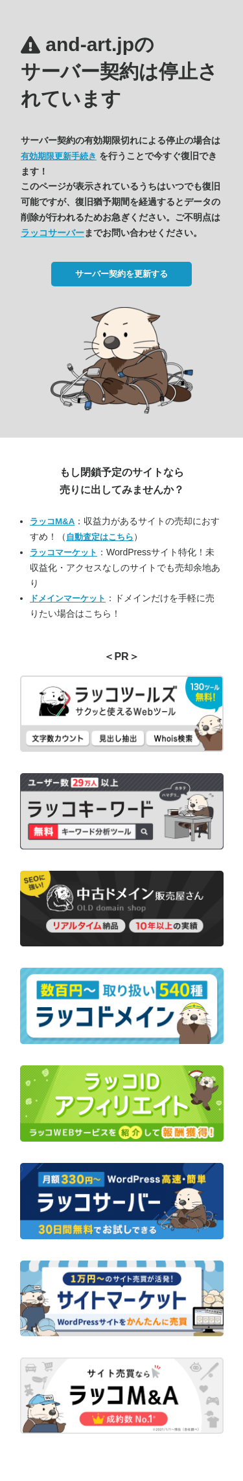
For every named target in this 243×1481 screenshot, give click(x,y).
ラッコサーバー (52, 233)
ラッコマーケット (63, 552)
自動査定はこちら (99, 537)
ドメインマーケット (68, 598)
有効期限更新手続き (59, 156)
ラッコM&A (52, 521)
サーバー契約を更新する (121, 274)
